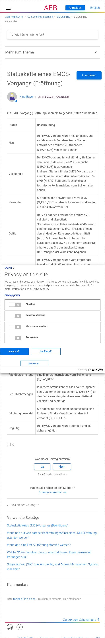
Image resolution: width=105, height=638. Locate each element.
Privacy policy (12, 295)
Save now (33, 363)
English (10, 268)
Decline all (46, 351)
